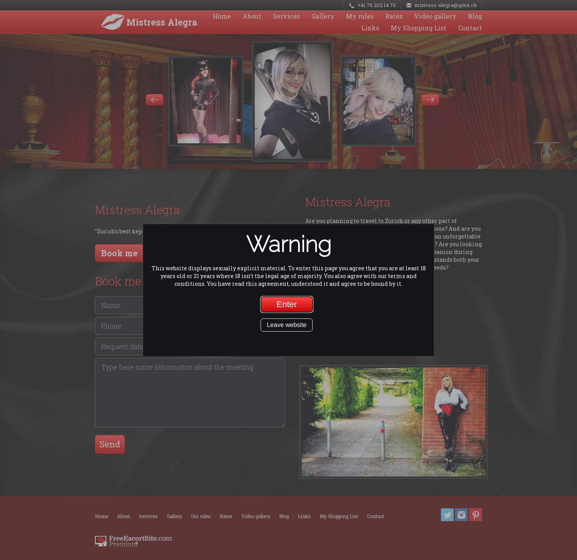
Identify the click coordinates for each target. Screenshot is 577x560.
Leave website (286, 325)
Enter (286, 304)
